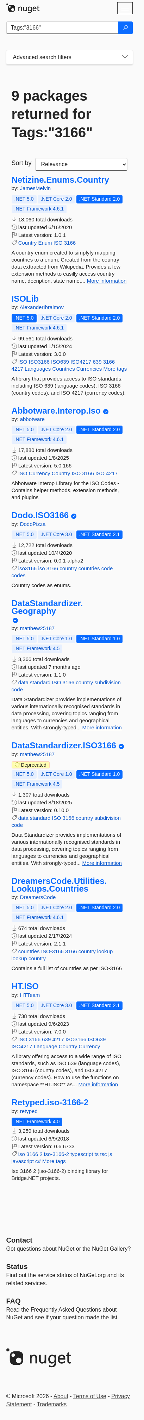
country (68, 568)
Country (27, 243)
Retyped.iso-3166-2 (50, 1102)
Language (45, 1046)
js (110, 1154)
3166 (70, 243)
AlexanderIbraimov (42, 307)
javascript (23, 1161)
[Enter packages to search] (62, 27)
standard (40, 682)
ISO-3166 (52, 951)
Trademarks (52, 1404)
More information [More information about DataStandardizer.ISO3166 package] (102, 863)
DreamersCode (38, 897)
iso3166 (27, 568)
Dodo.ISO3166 (40, 515)
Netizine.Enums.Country (60, 180)
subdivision (108, 682)
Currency (39, 473)
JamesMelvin (35, 188)
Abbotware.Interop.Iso (56, 411)
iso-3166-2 (56, 1154)
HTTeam (30, 995)
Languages (38, 369)
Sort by (22, 162)
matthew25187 (37, 628)
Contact (19, 1240)
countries (89, 568)
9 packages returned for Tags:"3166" (52, 114)
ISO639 (60, 362)
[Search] (125, 27)
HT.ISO (25, 986)
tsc (103, 1154)
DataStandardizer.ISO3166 (64, 745)
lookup (105, 951)
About (61, 1396)
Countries (63, 369)
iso (41, 568)
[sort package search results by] (81, 164)
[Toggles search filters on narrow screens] (125, 57)
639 (97, 362)
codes (19, 575)
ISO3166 (39, 362)
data (23, 682)
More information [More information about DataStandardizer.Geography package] (102, 727)
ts (97, 1154)
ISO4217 (80, 362)
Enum (45, 243)
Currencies (89, 369)
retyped (29, 1111)
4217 (17, 369)
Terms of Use (89, 1396)
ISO (58, 243)
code (107, 568)
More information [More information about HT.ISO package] (98, 1084)
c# (38, 1161)
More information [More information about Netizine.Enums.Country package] (107, 281)
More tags (115, 369)
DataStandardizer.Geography (47, 607)
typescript (81, 1154)
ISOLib (25, 299)
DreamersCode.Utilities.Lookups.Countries (59, 884)
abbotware (32, 419)
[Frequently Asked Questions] (13, 1301)
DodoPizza (33, 524)
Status (17, 1266)
